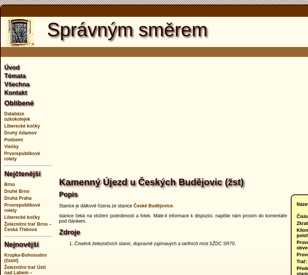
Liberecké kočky (22, 126)
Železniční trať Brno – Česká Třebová (28, 227)
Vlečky (11, 146)
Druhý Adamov (20, 133)
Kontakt (15, 92)
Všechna (16, 84)
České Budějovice (153, 206)
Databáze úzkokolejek (17, 116)
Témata (15, 76)
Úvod (12, 67)
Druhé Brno (16, 191)
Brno (9, 184)
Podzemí (13, 139)
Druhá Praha (17, 198)
